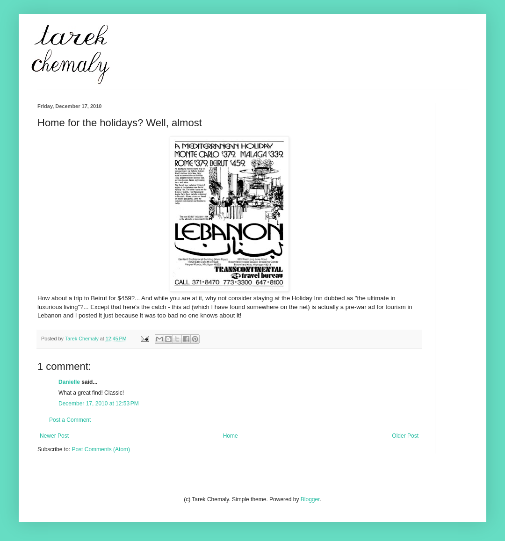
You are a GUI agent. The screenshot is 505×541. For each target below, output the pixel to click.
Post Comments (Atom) (101, 449)
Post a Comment (70, 420)
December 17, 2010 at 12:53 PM (98, 403)
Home (230, 436)
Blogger (310, 499)
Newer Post (54, 436)
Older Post (405, 436)
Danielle (69, 382)
